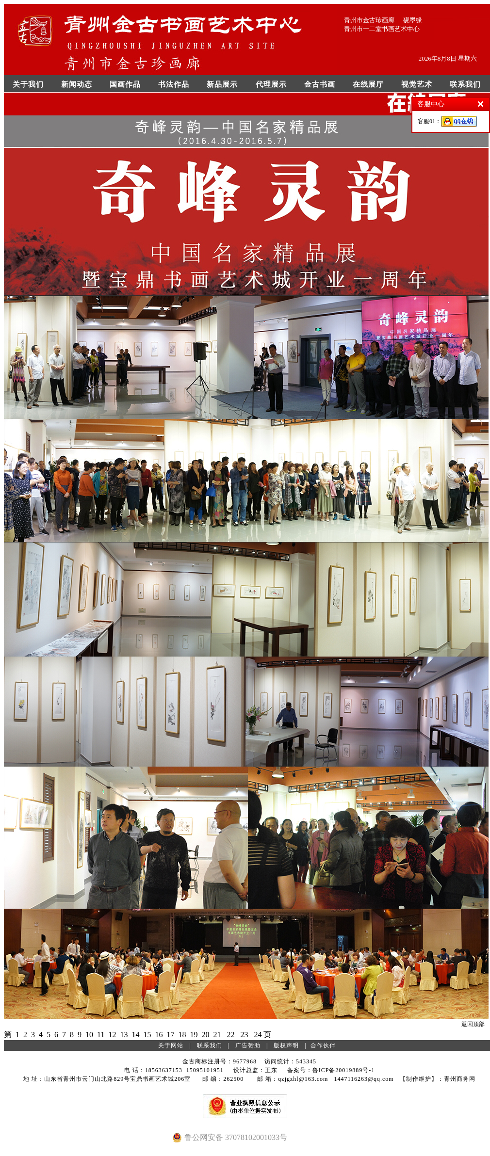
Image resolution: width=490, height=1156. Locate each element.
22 (230, 1034)
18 (182, 1034)
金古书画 (319, 84)
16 (159, 1034)
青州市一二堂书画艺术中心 (382, 28)
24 (257, 1034)
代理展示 (271, 84)
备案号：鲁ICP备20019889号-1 (331, 1070)
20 (205, 1034)
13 (124, 1034)
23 (244, 1034)
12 (112, 1034)
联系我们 (465, 84)
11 (100, 1034)
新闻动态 (76, 84)
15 (147, 1034)
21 (217, 1034)
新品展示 (222, 84)
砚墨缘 (412, 20)
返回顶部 (473, 1024)
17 (170, 1034)
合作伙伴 (323, 1045)
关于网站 (170, 1045)
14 (135, 1034)
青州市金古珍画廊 (369, 20)
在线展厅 (368, 84)
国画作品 (125, 84)
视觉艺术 (416, 84)
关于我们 (28, 84)
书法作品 (173, 84)
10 (89, 1034)
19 (193, 1034)
